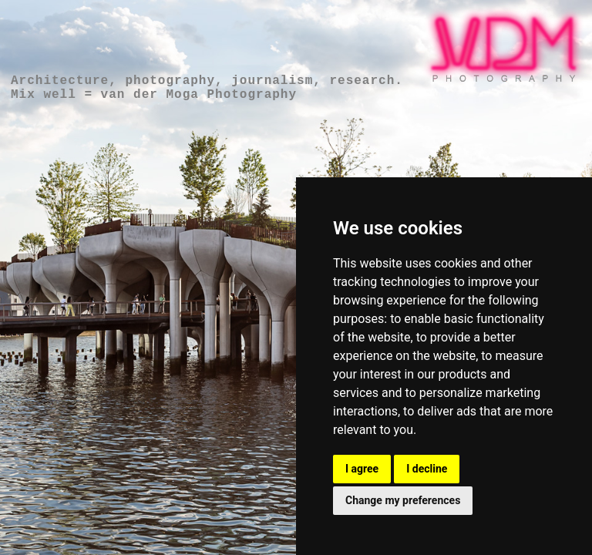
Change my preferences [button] (402, 500)
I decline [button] (426, 468)
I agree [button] (361, 468)
